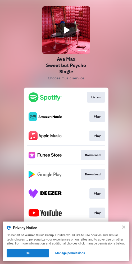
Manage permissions (70, 253)
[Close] (124, 227)
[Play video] (66, 30)
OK (28, 253)
